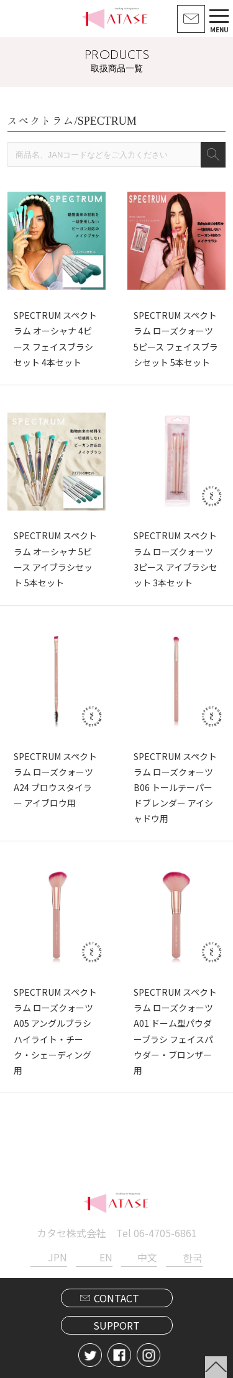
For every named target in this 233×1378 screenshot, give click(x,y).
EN (105, 1257)
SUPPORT (116, 1325)
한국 (193, 1257)
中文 (147, 1257)
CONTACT (116, 1298)
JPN (57, 1257)
